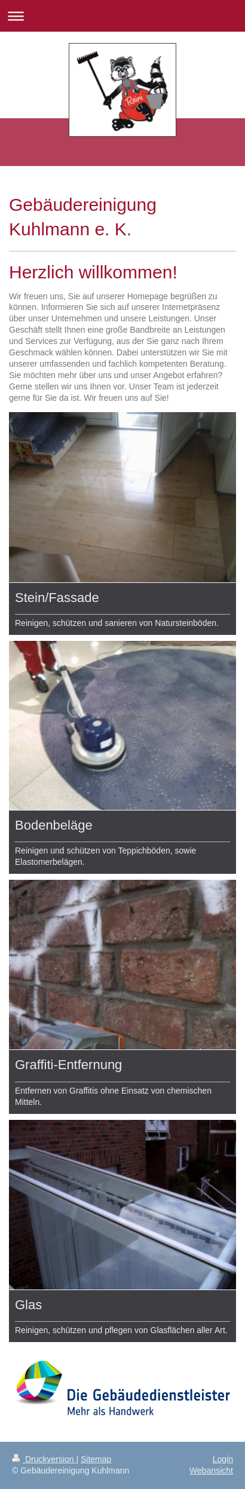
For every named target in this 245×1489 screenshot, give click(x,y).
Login (223, 1459)
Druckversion (44, 1459)
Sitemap (96, 1459)
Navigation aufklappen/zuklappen (122, 16)
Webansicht (211, 1470)
